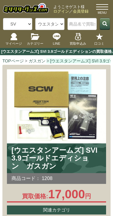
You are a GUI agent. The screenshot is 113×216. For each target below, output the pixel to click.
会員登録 (81, 11)
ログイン (61, 11)
